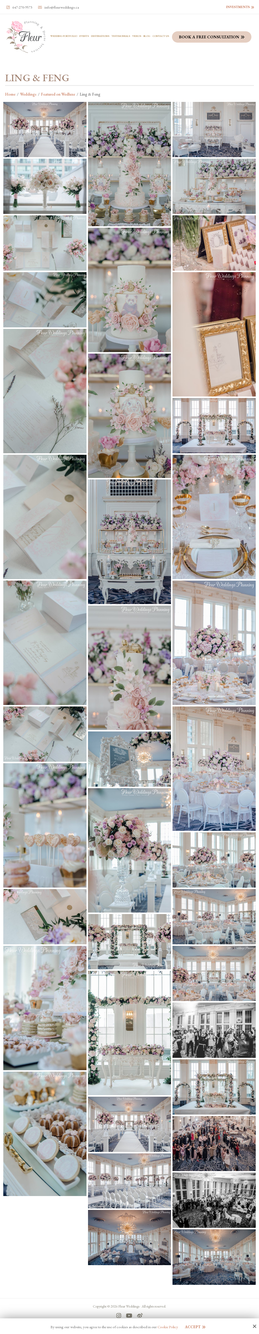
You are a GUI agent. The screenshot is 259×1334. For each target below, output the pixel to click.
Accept (193, 1326)
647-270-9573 (22, 7)
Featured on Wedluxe (58, 94)
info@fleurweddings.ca (62, 7)
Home (10, 94)
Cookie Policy (168, 1327)
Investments (238, 7)
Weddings (28, 94)
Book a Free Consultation (209, 37)
